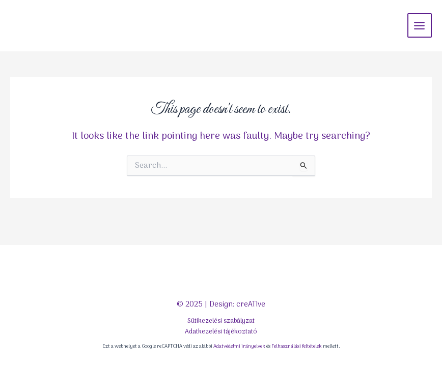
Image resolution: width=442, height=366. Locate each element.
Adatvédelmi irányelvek (239, 346)
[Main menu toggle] (419, 25)
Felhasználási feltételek (296, 346)
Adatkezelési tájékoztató (221, 331)
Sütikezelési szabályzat (221, 321)
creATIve (250, 304)
